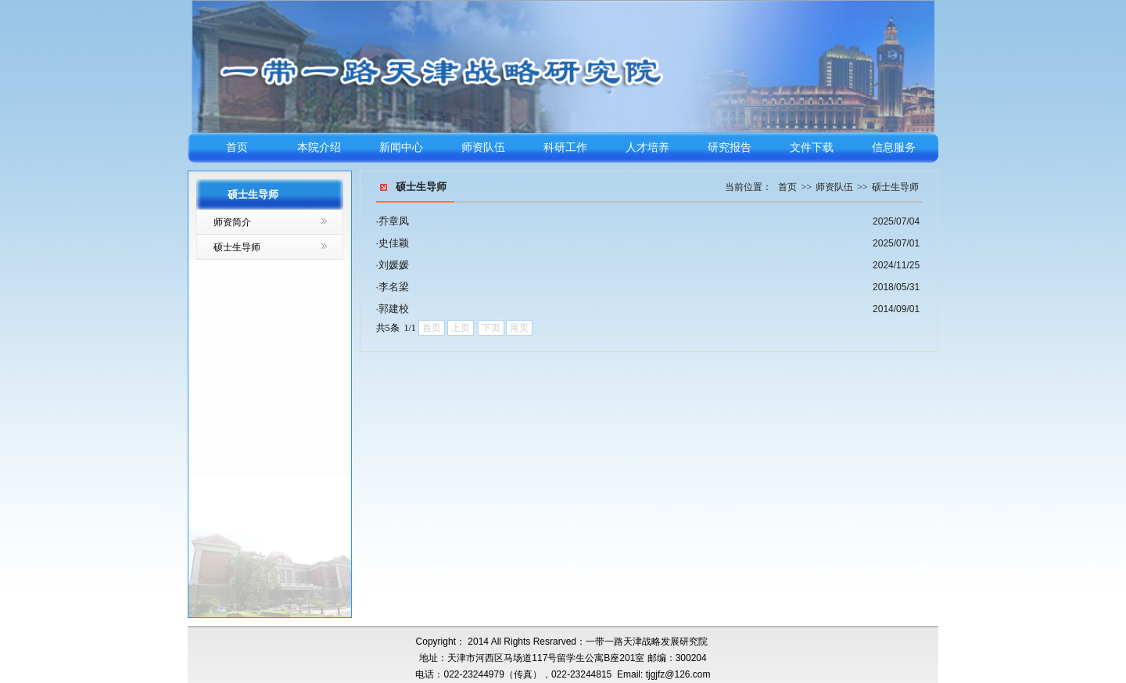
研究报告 (729, 147)
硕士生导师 (236, 247)
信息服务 (894, 147)
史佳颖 (393, 243)
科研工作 (565, 147)
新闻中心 (401, 147)
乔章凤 (393, 221)
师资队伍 (483, 147)
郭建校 (393, 309)
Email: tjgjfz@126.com (664, 674)
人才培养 (647, 147)
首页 (237, 147)
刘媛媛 (393, 265)
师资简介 (232, 222)
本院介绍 (319, 147)
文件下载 (812, 147)
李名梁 (393, 287)
